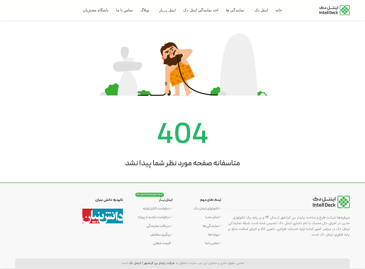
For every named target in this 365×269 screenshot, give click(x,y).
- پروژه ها (214, 234)
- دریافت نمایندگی (160, 226)
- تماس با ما (213, 243)
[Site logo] (334, 10)
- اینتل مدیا (213, 217)
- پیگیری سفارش (161, 234)
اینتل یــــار (154, 199)
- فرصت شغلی (163, 243)
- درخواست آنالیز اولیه (158, 208)
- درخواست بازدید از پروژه (155, 217)
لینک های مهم (210, 200)
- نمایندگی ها (212, 226)
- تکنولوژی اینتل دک (207, 208)
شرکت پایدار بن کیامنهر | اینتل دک (152, 263)
